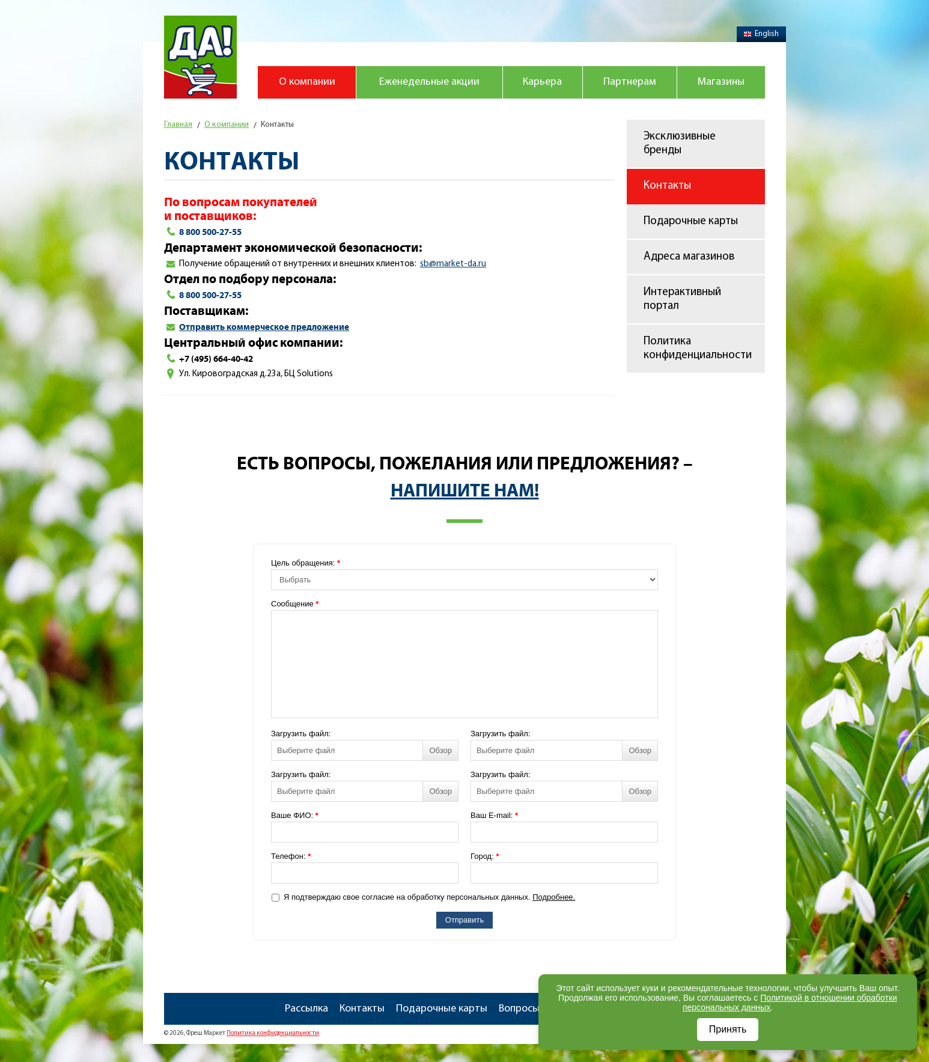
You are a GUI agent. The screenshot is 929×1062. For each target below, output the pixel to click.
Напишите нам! (465, 491)
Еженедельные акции (429, 82)
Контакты (667, 186)
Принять (728, 1029)
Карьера (542, 82)
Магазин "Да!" (200, 57)
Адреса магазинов (689, 257)
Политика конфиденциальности (698, 348)
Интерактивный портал (682, 299)
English (761, 34)
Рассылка (306, 1009)
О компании (307, 82)
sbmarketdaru (453, 264)
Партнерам (629, 82)
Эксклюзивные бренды (680, 143)
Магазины (721, 82)
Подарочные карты (691, 221)
